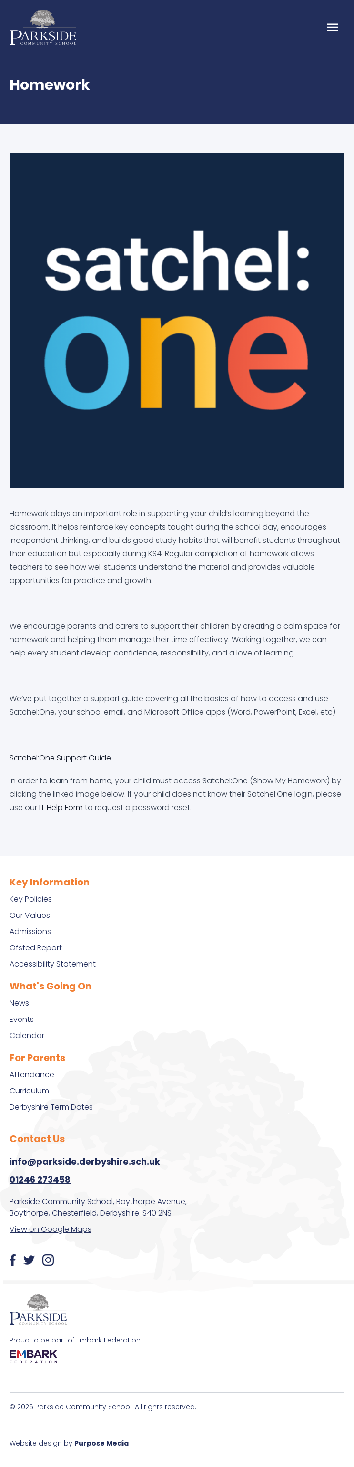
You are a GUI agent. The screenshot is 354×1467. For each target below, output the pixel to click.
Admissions (30, 931)
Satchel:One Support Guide (60, 757)
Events (22, 1019)
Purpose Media (101, 1443)
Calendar (27, 1035)
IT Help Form (61, 807)
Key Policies (31, 899)
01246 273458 (40, 1180)
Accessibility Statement (53, 963)
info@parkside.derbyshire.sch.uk (85, 1161)
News (19, 1003)
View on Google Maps (50, 1229)
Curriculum (29, 1090)
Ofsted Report (36, 947)
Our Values (30, 915)
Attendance (32, 1074)
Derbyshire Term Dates (51, 1107)
